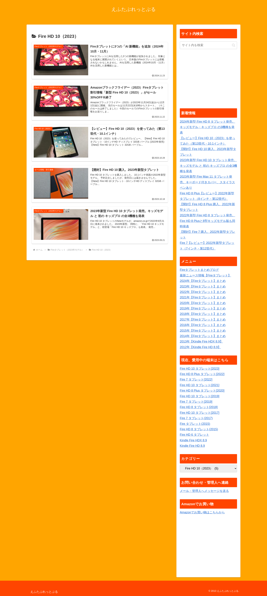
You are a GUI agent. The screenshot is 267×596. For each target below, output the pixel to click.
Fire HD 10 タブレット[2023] (199, 368)
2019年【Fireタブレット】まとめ (203, 308)
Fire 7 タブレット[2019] (196, 401)
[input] (208, 45)
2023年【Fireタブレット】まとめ (203, 286)
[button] (234, 45)
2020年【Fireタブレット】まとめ (203, 303)
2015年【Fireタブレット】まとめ (203, 330)
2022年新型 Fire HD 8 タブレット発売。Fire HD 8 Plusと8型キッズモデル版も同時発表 (207, 221)
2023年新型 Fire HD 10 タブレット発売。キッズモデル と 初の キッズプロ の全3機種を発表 (208, 165)
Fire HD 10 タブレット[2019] (199, 396)
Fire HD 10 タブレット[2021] (199, 385)
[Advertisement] (208, 79)
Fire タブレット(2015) (195, 423)
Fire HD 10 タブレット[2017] (199, 412)
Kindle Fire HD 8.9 (192, 445)
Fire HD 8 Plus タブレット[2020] (202, 390)
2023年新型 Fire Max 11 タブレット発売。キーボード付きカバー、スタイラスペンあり (207, 182)
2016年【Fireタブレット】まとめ (203, 325)
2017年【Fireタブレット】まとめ (203, 319)
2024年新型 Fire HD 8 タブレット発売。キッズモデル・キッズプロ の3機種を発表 (207, 127)
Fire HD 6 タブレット (194, 434)
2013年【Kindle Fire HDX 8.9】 (201, 341)
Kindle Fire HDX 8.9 (193, 440)
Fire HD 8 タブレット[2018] (199, 407)
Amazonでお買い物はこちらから (202, 512)
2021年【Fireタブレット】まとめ (203, 297)
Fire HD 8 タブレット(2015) (199, 429)
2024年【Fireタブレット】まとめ (203, 281)
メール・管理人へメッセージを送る (204, 491)
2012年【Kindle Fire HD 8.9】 (200, 347)
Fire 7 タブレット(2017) (196, 418)
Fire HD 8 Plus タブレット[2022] (202, 374)
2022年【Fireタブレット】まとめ (203, 292)
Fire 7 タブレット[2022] (196, 379)
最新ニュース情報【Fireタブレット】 (205, 275)
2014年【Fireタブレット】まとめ (203, 336)
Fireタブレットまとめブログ (199, 270)
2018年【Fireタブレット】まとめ (203, 314)
